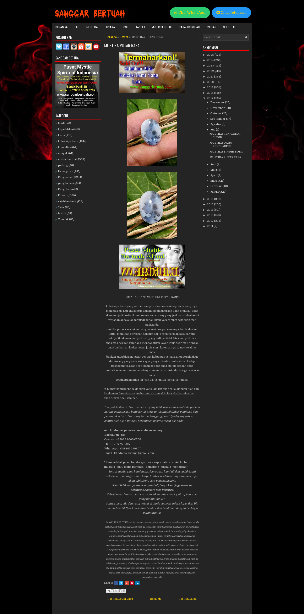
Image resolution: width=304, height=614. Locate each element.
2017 (210, 98)
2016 (210, 199)
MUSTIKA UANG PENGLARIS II (221, 144)
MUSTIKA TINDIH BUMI (226, 151)
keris (61, 135)
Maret (214, 180)
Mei (213, 169)
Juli (213, 129)
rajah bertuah (67, 201)
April (214, 175)
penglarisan (66, 183)
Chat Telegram (231, 13)
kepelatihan (66, 129)
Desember (217, 102)
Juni (213, 164)
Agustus (216, 124)
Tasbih (140, 27)
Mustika (92, 27)
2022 (211, 71)
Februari (216, 186)
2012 (210, 220)
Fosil (125, 27)
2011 (210, 226)
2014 (210, 209)
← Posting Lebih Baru (118, 598)
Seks (61, 207)
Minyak (211, 27)
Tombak (63, 219)
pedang (63, 165)
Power (124, 36)
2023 (211, 65)
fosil (61, 123)
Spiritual (229, 27)
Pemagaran (65, 171)
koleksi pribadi (68, 141)
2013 (210, 215)
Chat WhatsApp (189, 13)
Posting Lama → (189, 598)
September (218, 118)
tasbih (62, 213)
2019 (210, 87)
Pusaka (110, 27)
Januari (215, 191)
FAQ (77, 27)
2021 (210, 76)
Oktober (216, 113)
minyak (63, 153)
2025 (211, 54)
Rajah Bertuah (189, 27)
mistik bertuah (67, 159)
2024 (210, 60)
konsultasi (65, 147)
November (218, 108)
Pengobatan (66, 189)
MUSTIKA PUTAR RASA (122, 45)
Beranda (61, 27)
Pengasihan (65, 177)
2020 (211, 82)
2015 (210, 204)
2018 (210, 92)
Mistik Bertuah (162, 27)
